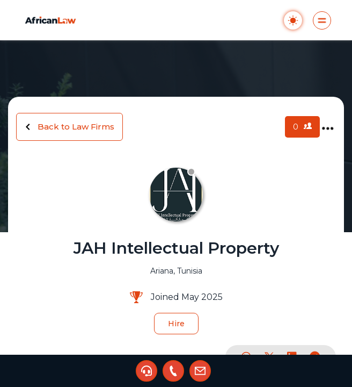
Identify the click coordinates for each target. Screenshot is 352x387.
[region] (176, 193)
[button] (146, 371)
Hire (176, 323)
